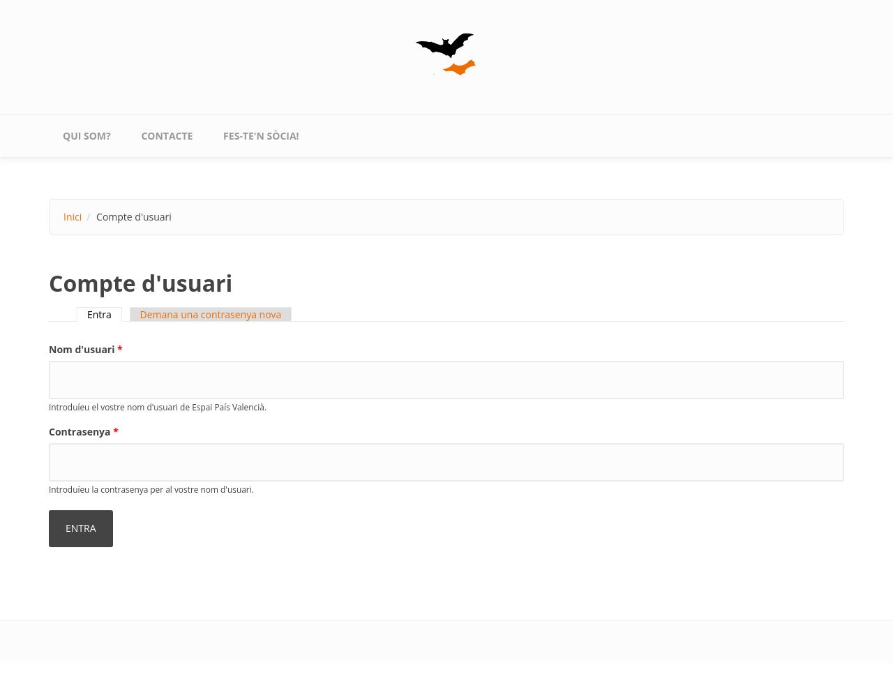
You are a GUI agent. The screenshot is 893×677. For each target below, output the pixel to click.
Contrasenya (84, 431)
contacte (167, 135)
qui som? (87, 135)
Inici (72, 216)
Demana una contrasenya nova (211, 314)
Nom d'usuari (86, 349)
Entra (104, 314)
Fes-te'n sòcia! (261, 135)
